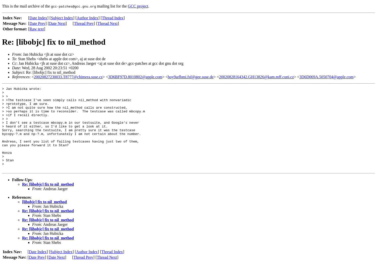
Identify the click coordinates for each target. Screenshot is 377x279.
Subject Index (62, 18)
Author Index (87, 18)
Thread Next (107, 23)
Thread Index (112, 18)
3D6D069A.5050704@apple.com (326, 77)
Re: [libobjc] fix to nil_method (48, 201)
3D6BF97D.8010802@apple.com (135, 77)
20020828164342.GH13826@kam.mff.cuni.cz (256, 77)
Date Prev (37, 23)
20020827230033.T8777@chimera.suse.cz (68, 77)
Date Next (57, 23)
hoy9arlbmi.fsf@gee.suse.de (191, 77)
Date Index (38, 18)
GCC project (138, 6)
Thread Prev (84, 23)
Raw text (36, 29)
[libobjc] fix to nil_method (44, 218)
